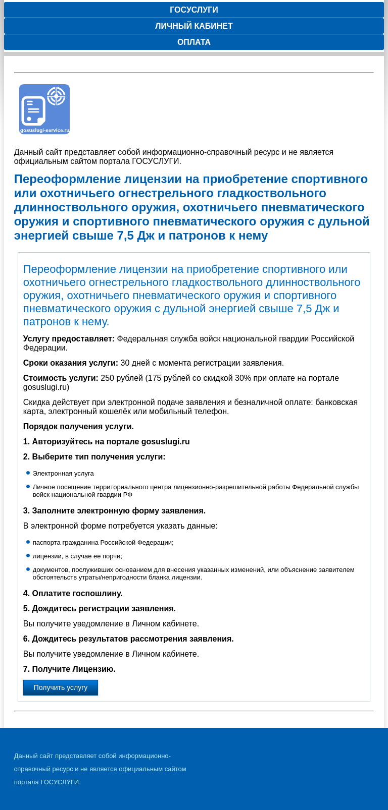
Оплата (194, 42)
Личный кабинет (193, 26)
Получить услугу (61, 687)
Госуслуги (194, 10)
